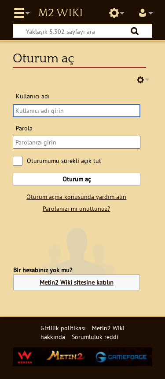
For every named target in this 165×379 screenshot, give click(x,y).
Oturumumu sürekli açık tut (64, 160)
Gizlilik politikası (63, 328)
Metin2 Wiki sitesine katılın (77, 282)
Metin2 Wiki (60, 13)
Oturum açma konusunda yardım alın (76, 196)
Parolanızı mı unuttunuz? (76, 208)
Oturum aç (76, 179)
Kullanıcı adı (33, 96)
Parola (24, 128)
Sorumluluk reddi (95, 336)
